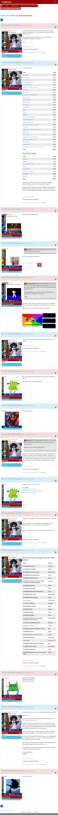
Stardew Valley (26, 97)
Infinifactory (26, 132)
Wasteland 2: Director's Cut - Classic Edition (33, 147)
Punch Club (25, 104)
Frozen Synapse (26, 168)
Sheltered (25, 112)
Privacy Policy (3, 810)
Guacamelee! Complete (28, 171)
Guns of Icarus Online (28, 80)
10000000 (25, 114)
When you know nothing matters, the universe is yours (31, 52)
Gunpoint (25, 161)
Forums (6, 5)
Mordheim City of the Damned (30, 94)
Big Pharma (25, 89)
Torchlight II (25, 173)
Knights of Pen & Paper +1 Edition (31, 124)
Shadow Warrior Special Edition (30, 137)
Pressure (24, 166)
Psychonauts (25, 75)
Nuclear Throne (26, 142)
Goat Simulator (26, 77)
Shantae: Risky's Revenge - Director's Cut (32, 129)
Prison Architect (26, 102)
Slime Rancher (26, 107)
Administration (14, 5)
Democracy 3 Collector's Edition (30, 87)
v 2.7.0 (32, 812)
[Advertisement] (13, 12)
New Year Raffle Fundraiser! (10, 25)
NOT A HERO (26, 134)
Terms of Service (11, 810)
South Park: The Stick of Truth (30, 139)
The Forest (25, 127)
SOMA (24, 109)
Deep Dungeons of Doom (28, 164)
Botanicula (25, 176)
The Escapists (26, 92)
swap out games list (37, 737)
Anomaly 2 (25, 159)
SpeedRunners (26, 144)
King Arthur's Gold (27, 85)
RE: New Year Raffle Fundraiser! (11, 62)
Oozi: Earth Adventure (28, 82)
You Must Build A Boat (28, 119)
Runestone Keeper (27, 99)
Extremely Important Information (28, 5)
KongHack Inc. (24, 812)
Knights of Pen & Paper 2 (29, 122)
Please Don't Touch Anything (29, 117)
